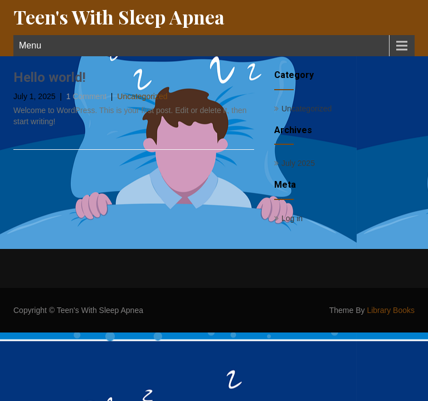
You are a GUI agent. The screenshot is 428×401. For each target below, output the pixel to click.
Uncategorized (142, 96)
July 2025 (298, 163)
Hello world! (49, 77)
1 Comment (86, 96)
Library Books (391, 310)
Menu (30, 45)
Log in (292, 218)
